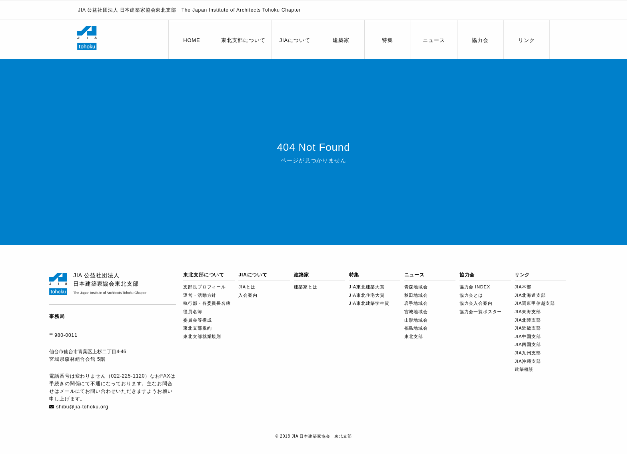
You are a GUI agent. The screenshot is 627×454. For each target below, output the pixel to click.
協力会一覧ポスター (480, 311)
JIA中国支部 (528, 336)
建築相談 (524, 369)
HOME (191, 40)
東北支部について (243, 40)
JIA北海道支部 (530, 295)
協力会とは (471, 295)
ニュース (434, 40)
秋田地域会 (416, 295)
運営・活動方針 (199, 295)
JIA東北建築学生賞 (369, 303)
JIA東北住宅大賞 (367, 295)
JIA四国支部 (528, 344)
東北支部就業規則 (202, 336)
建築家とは (305, 286)
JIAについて (295, 40)
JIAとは (246, 286)
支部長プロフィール (204, 286)
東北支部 (413, 336)
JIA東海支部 (528, 311)
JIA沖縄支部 (528, 361)
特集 (387, 40)
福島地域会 (416, 328)
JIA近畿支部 (528, 328)
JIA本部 (523, 286)
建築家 (341, 40)
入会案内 (247, 295)
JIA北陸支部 (528, 320)
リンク (526, 40)
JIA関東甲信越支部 (535, 303)
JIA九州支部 (528, 352)
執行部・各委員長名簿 (206, 303)
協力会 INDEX (474, 286)
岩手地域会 (416, 303)
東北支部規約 (197, 328)
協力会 (480, 40)
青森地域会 (416, 286)
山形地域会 (416, 320)
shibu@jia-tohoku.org (82, 407)
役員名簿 (192, 311)
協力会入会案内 (476, 303)
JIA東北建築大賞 (367, 286)
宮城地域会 (416, 311)
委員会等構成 (197, 320)
